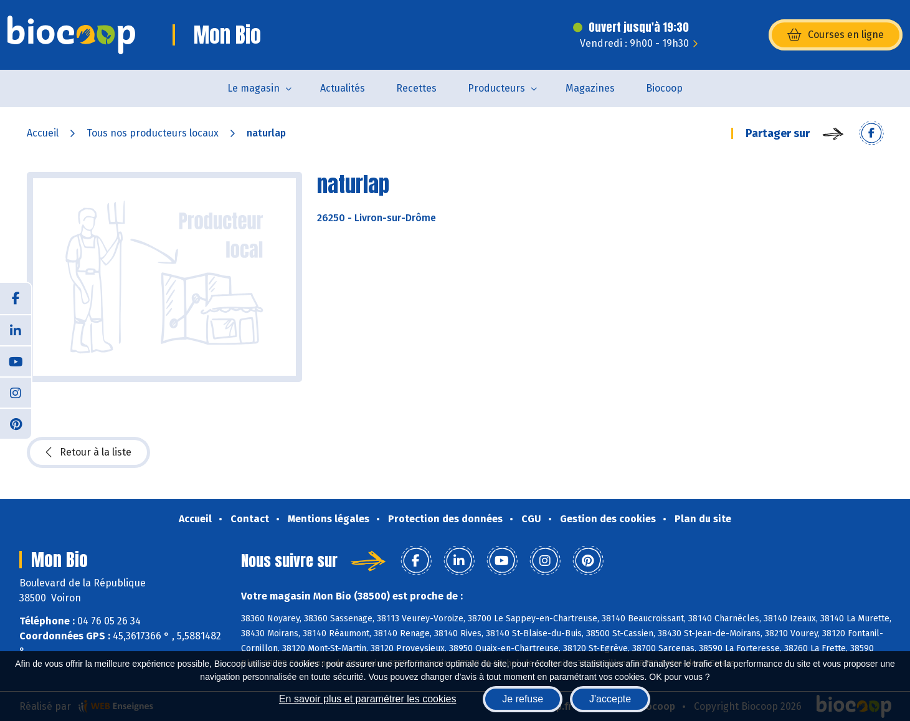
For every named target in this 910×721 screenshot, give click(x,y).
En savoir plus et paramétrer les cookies (368, 699)
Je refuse (522, 699)
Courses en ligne (835, 35)
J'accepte (610, 699)
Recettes (416, 88)
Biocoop (664, 88)
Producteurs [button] (496, 88)
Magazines (590, 88)
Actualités (342, 88)
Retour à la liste (88, 452)
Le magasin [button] (253, 88)
